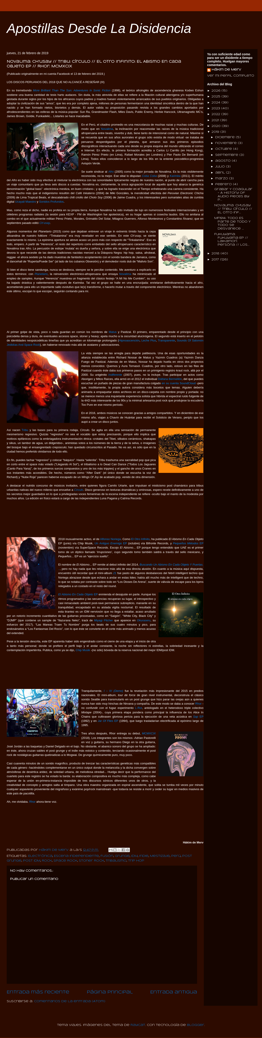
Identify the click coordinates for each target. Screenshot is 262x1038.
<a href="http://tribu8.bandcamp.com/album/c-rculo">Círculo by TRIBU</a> (102, 518)
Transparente (166, 340)
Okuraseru (143, 620)
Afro (111, 171)
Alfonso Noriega (110, 539)
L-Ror (138, 708)
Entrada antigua (173, 992)
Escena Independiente (76, 856)
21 (114, 573)
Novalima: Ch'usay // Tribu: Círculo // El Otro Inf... (233, 209)
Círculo (78, 489)
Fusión (107, 856)
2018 (216, 253)
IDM (134, 856)
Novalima (107, 129)
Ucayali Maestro (25, 201)
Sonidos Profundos (51, 201)
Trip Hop (136, 860)
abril (220, 172)
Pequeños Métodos (185, 543)
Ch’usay (44, 223)
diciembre (225, 137)
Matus (112, 332)
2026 (216, 90)
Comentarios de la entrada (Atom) (69, 1001)
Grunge (122, 856)
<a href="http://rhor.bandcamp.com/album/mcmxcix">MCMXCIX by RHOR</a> (102, 821)
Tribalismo (116, 860)
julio (220, 166)
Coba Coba (149, 176)
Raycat (138, 1025)
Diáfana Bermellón (170, 379)
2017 (216, 259)
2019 (216, 132)
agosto (223, 160)
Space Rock (65, 860)
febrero (224, 184)
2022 (216, 114)
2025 (216, 96)
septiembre (227, 155)
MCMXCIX (149, 733)
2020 (217, 126)
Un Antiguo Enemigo (108, 543)
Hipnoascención (129, 340)
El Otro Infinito (140, 539)
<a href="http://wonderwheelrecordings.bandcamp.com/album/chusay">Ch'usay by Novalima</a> (102, 311)
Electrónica (40, 856)
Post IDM (31, 860)
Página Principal (110, 992)
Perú (176, 856)
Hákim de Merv (226, 69)
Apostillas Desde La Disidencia (99, 28)
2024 (216, 102)
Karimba (175, 176)
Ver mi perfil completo (230, 75)
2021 (216, 120)
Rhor (198, 703)
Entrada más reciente (38, 992)
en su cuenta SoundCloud (179, 383)
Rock (47, 860)
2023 (216, 108)
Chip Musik (83, 650)
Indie (143, 856)
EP (124, 543)
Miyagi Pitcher (103, 620)
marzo (222, 178)
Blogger (195, 1025)
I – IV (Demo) (113, 691)
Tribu (25, 430)
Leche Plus (148, 340)
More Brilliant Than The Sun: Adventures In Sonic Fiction (71, 90)
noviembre (226, 143)
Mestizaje (160, 856)
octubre (224, 149)
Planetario (41, 274)
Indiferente (115, 374)
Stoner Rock (91, 860)
